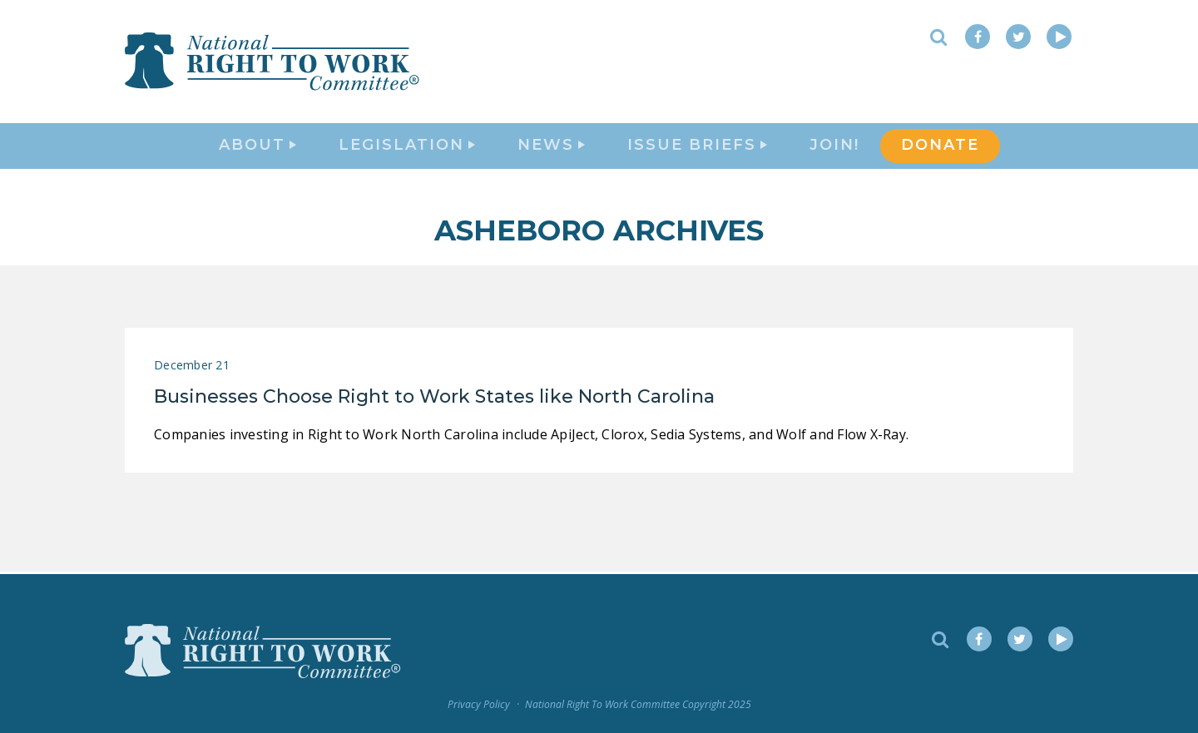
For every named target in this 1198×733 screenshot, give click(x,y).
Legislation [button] (407, 146)
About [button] (257, 146)
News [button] (551, 146)
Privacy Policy (479, 705)
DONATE (940, 146)
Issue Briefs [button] (697, 146)
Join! (834, 146)
